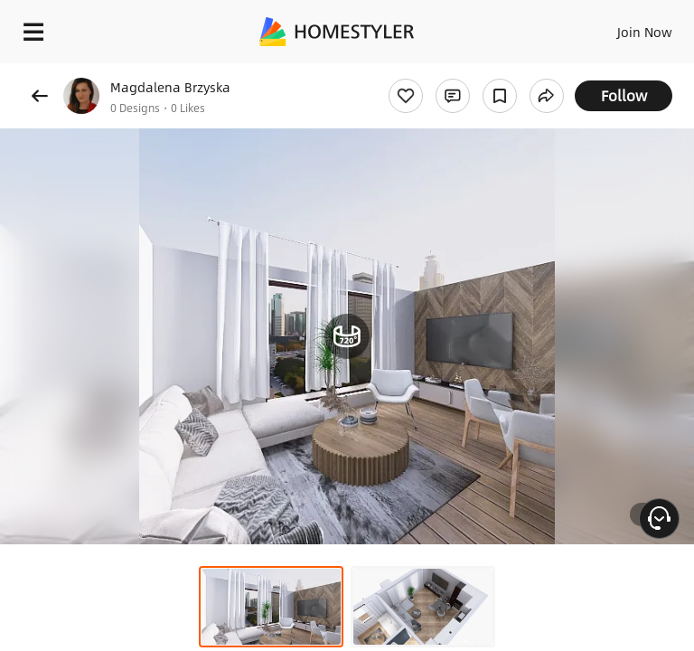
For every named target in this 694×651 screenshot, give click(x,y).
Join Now (644, 32)
